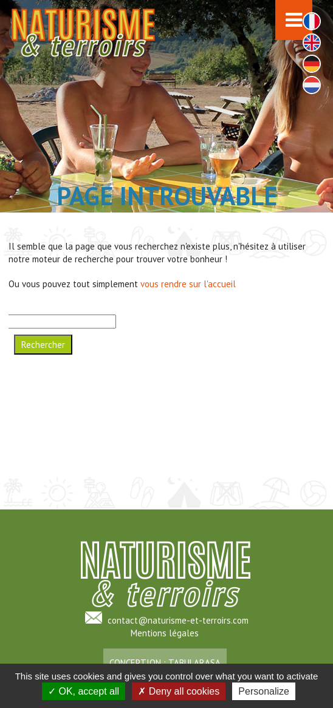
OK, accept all (83, 691)
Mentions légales (165, 633)
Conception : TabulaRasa (165, 663)
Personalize (263, 691)
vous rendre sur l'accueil (188, 284)
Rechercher (43, 344)
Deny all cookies (178, 691)
